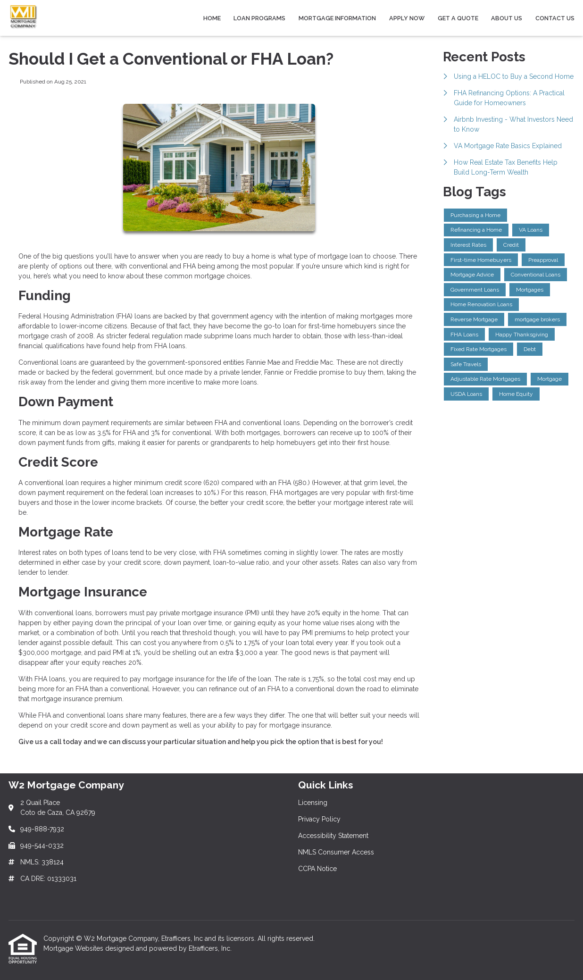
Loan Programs (259, 18)
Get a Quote (458, 18)
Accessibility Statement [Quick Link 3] (333, 835)
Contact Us (555, 18)
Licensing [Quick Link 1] (312, 802)
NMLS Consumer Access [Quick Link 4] (336, 852)
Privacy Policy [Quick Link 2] (319, 819)
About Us (506, 18)
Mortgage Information (337, 18)
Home (212, 18)
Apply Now (407, 18)
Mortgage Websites (74, 948)
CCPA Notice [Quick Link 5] (317, 868)
